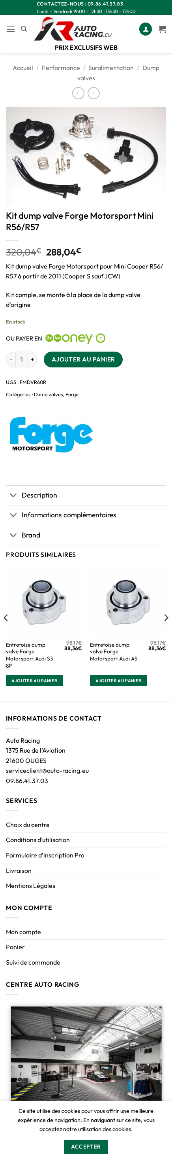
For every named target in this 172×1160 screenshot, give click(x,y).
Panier (15, 947)
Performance (61, 68)
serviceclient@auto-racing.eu (47, 770)
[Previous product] (94, 93)
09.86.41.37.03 (27, 781)
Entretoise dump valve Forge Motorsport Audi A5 (113, 652)
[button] (10, 29)
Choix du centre (28, 825)
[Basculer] (13, 496)
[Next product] (78, 93)
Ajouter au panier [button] (34, 680)
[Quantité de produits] (21, 359)
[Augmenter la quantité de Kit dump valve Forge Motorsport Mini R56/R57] (32, 359)
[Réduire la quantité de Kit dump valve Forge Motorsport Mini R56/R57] (10, 359)
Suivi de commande (33, 962)
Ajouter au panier (83, 359)
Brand (23, 535)
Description (31, 496)
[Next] (165, 633)
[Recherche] (24, 28)
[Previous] (6, 633)
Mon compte (23, 932)
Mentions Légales (30, 885)
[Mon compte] (145, 29)
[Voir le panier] (162, 29)
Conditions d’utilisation (38, 840)
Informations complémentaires (61, 515)
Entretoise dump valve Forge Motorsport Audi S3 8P (29, 655)
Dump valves (48, 394)
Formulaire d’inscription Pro (45, 855)
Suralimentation (111, 68)
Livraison (19, 870)
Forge (72, 394)
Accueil (23, 68)
